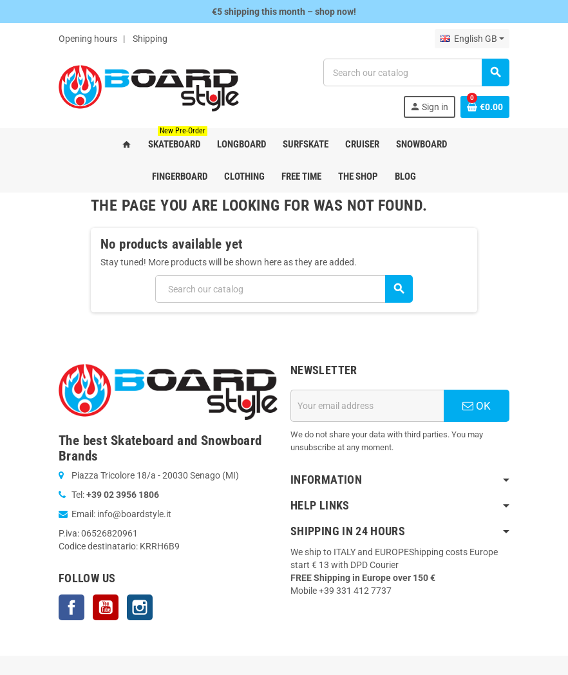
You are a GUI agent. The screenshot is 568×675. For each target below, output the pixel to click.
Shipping (150, 38)
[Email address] (367, 406)
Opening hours (88, 38)
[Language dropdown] (472, 38)
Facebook (71, 607)
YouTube (105, 607)
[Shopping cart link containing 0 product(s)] (484, 107)
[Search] (416, 72)
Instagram (140, 607)
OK (476, 405)
